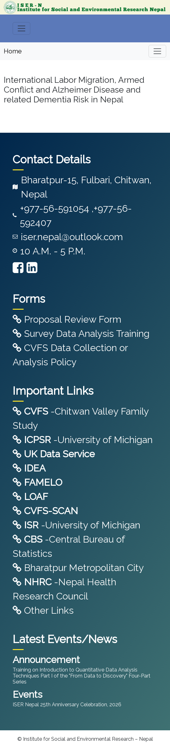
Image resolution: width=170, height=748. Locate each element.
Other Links (43, 610)
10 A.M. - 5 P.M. (52, 251)
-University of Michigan (83, 439)
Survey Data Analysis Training (81, 333)
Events (27, 694)
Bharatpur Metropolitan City (78, 567)
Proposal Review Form (67, 319)
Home (13, 51)
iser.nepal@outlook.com (72, 236)
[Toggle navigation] (21, 28)
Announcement (46, 659)
